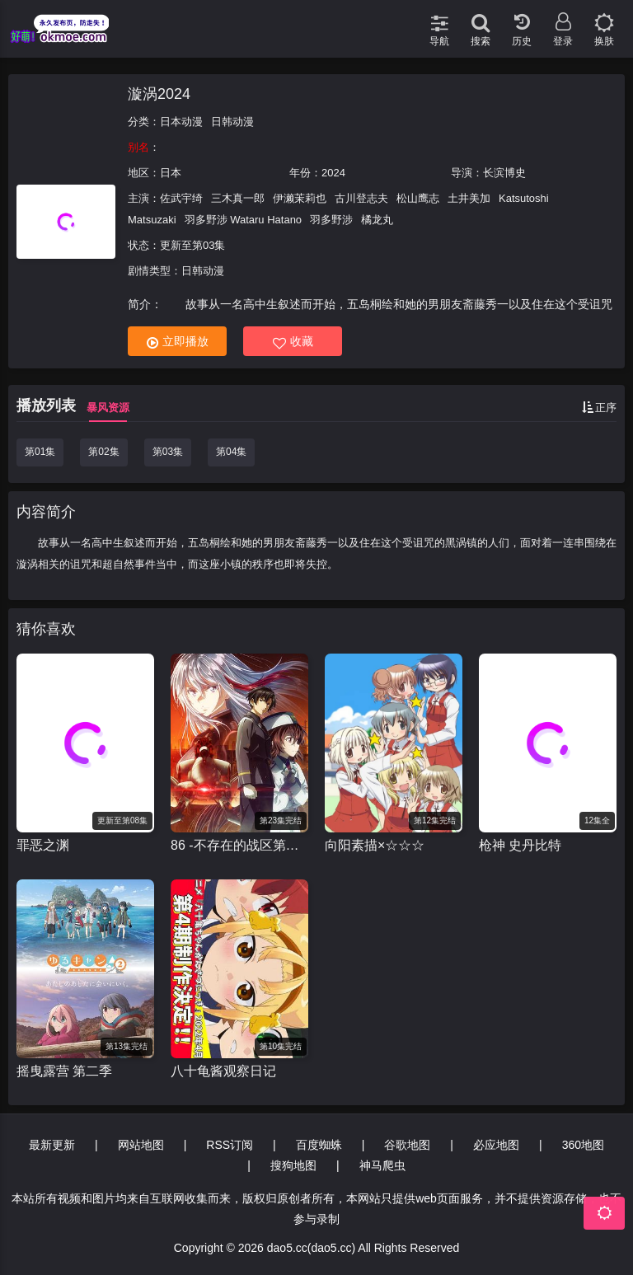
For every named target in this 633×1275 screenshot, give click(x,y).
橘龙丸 (377, 219)
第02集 (103, 451)
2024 (333, 172)
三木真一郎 (238, 198)
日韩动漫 (232, 121)
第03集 (167, 451)
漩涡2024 (159, 94)
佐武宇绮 (181, 198)
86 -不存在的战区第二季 (239, 845)
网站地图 (141, 1144)
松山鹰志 (417, 198)
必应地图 (496, 1144)
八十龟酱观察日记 (223, 1071)
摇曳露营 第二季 (64, 1071)
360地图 (583, 1144)
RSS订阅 (229, 1144)
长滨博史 (504, 172)
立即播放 (178, 342)
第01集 (40, 451)
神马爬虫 (382, 1165)
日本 (170, 172)
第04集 (231, 451)
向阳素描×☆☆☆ (374, 845)
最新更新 (52, 1144)
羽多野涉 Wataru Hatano (243, 219)
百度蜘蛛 (319, 1144)
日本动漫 (181, 121)
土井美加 (469, 198)
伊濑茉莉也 (299, 198)
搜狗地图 (293, 1165)
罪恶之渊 (42, 845)
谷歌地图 (407, 1144)
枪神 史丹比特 (520, 845)
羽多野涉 (331, 219)
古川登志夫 (361, 198)
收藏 (293, 342)
